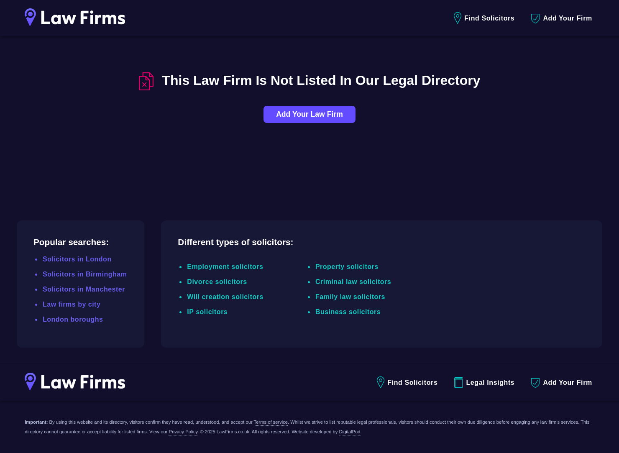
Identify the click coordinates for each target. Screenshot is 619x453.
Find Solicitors (484, 18)
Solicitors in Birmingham (85, 274)
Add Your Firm (561, 18)
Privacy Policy (183, 431)
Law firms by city (71, 304)
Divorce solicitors (217, 281)
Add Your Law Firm (309, 114)
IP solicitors (207, 311)
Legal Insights (484, 382)
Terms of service (271, 422)
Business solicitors (348, 311)
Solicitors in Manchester (84, 289)
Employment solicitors (225, 266)
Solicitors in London (77, 259)
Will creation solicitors (225, 296)
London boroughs (73, 319)
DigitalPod (350, 431)
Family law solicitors (350, 296)
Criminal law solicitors (353, 281)
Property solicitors (347, 266)
